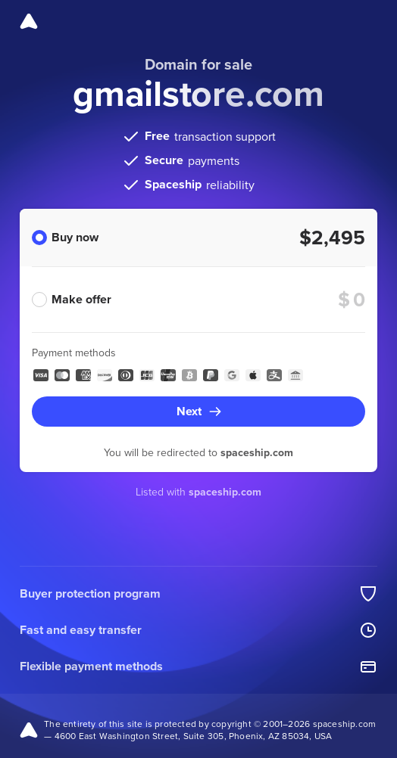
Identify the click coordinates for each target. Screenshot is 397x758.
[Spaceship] (29, 21)
